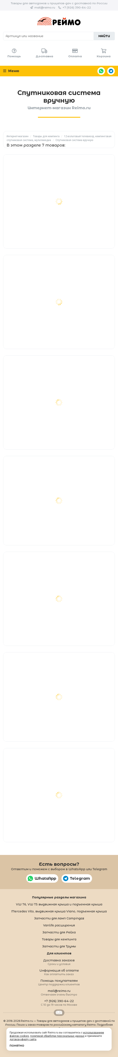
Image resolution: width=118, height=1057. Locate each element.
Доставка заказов (59, 961)
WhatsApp (101, 71)
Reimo (59, 21)
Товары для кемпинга (46, 136)
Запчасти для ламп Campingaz (59, 918)
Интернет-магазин (17, 136)
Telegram (111, 71)
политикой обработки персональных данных (57, 1036)
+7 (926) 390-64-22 (77, 7)
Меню (11, 71)
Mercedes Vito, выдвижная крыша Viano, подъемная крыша (59, 911)
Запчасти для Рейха (59, 932)
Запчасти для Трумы (59, 946)
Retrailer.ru (59, 1013)
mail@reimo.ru (44, 7)
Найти (104, 36)
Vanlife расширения (59, 925)
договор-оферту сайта (23, 1039)
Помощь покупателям (59, 982)
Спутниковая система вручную (74, 140)
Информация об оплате (59, 972)
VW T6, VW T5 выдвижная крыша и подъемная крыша (59, 904)
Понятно (17, 1045)
